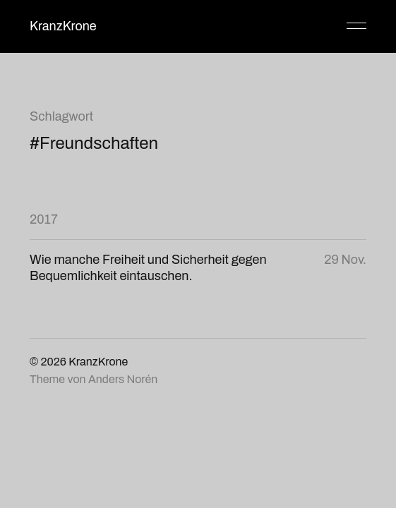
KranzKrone (63, 26)
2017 (44, 219)
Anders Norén (122, 379)
